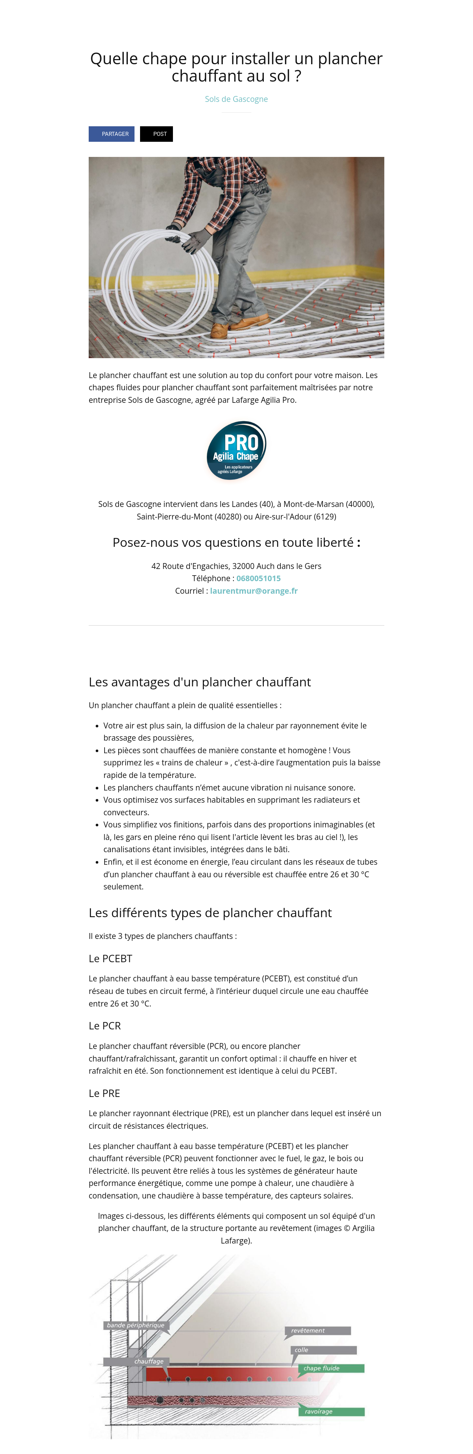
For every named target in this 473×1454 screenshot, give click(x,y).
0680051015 (258, 578)
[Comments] (375, 135)
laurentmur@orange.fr (254, 591)
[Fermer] (11, 11)
